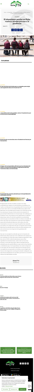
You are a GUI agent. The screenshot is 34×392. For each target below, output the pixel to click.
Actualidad (9, 12)
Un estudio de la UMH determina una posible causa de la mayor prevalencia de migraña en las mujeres (7, 351)
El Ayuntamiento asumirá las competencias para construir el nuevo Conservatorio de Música (24, 351)
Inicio (5, 12)
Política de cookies (9, 386)
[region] (14, 384)
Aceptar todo (22, 389)
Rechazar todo (14, 389)
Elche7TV (5, 26)
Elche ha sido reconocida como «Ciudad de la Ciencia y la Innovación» (15, 140)
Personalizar (5, 389)
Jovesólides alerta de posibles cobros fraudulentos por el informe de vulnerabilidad (15, 113)
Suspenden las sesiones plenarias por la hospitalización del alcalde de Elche (15, 194)
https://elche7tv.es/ (16, 262)
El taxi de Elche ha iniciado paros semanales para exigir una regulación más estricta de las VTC (15, 87)
